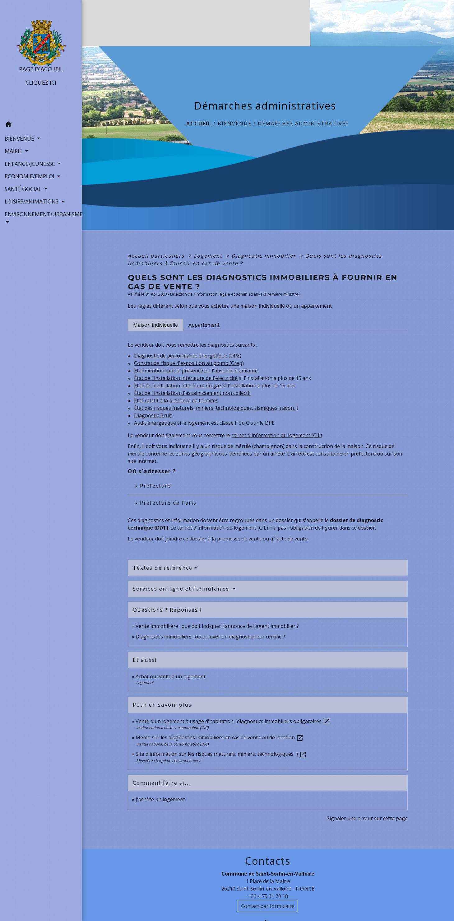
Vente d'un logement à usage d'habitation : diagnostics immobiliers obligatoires (233, 721)
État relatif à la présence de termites (176, 400)
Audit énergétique (155, 422)
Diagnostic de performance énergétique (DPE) (187, 355)
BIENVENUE (235, 123)
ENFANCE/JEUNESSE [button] (31, 163)
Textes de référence (162, 567)
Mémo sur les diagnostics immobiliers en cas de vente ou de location (219, 737)
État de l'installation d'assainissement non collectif (192, 393)
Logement (209, 255)
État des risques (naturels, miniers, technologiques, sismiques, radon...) (216, 407)
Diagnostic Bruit (153, 415)
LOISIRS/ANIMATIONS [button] (32, 201)
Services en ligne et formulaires (182, 588)
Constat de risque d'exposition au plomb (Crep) (189, 363)
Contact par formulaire (267, 906)
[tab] (155, 325)
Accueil (198, 123)
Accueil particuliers (157, 255)
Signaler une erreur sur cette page (367, 818)
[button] (41, 125)
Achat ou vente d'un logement (171, 676)
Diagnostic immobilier (264, 255)
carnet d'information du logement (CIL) (276, 435)
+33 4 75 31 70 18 (268, 896)
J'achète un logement (160, 799)
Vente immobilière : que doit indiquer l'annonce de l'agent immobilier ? (217, 626)
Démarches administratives (303, 123)
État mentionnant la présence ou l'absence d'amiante (196, 370)
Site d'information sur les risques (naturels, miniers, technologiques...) (221, 753)
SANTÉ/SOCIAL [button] (24, 189)
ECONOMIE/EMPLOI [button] (30, 176)
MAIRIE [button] (14, 151)
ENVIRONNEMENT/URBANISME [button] (41, 214)
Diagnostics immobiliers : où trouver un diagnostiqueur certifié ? (210, 636)
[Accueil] (41, 59)
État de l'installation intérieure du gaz (177, 385)
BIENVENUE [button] (20, 138)
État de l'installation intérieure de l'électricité (186, 378)
